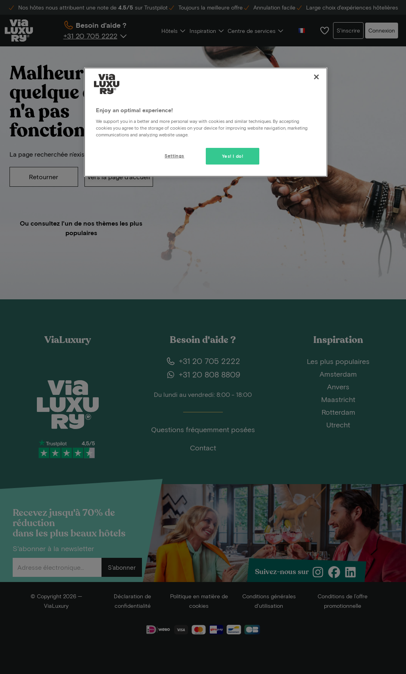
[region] (205, 122)
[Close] (316, 77)
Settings (174, 155)
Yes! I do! (232, 156)
